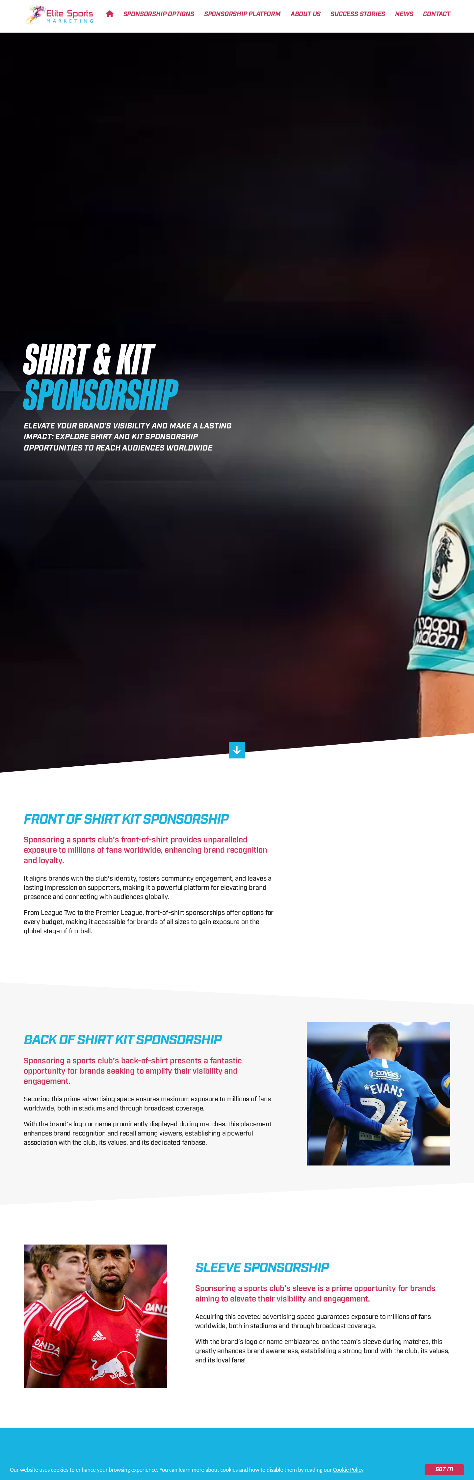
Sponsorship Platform (242, 14)
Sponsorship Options (158, 14)
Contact (436, 14)
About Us (306, 14)
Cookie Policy (348, 1469)
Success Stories (357, 14)
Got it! (444, 1469)
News (404, 14)
